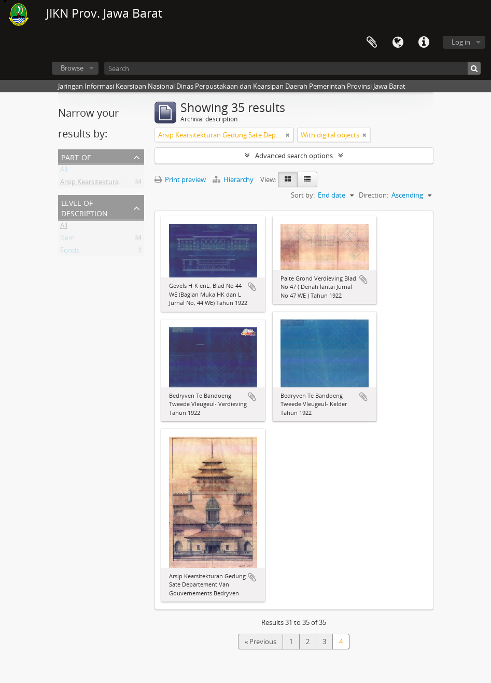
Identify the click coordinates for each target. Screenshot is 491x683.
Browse (72, 68)
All (63, 171)
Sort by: (303, 195)
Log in (461, 42)
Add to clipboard (252, 287)
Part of (76, 156)
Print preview (180, 179)
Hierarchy (234, 179)
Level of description (84, 207)
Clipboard (372, 42)
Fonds (69, 252)
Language (398, 42)
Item (67, 239)
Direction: (373, 195)
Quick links (424, 42)
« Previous (260, 641)
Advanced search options (294, 155)
